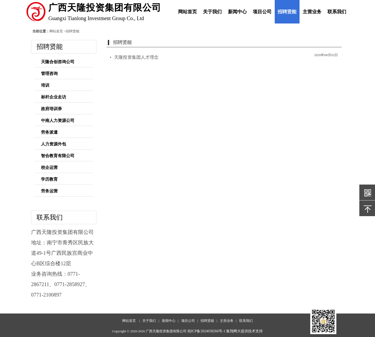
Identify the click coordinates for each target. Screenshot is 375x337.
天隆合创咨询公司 (57, 62)
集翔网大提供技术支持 (244, 331)
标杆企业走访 (53, 97)
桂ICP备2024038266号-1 (206, 331)
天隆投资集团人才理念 (136, 57)
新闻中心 (237, 11)
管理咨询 (49, 73)
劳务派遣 (49, 132)
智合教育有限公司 (57, 155)
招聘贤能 (287, 11)
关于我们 (212, 11)
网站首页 (187, 11)
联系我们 (336, 11)
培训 (45, 85)
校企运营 (49, 167)
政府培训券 (51, 109)
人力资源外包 (53, 144)
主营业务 (312, 11)
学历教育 (49, 179)
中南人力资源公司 (57, 120)
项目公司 (262, 11)
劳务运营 (49, 191)
